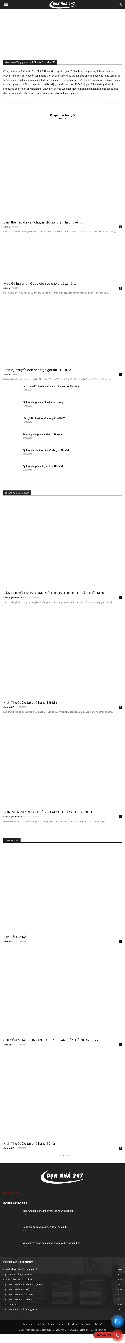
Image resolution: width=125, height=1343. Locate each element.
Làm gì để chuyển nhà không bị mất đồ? (44, 418)
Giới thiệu (40, 1324)
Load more (62, 1155)
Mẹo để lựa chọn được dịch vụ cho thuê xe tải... (39, 284)
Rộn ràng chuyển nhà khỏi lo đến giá (42, 434)
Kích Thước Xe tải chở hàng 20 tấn (29, 1144)
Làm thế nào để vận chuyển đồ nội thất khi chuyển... (42, 222)
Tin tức (61, 1324)
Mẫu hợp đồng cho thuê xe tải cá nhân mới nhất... (49, 1211)
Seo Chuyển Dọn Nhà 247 (15, 597)
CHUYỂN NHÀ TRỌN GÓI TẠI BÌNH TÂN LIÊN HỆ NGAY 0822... (52, 1040)
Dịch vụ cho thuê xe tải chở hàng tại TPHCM (46, 450)
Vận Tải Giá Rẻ (14, 937)
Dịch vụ (51, 1324)
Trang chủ (27, 1324)
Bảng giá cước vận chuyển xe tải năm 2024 (45, 1227)
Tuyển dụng (86, 1324)
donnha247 (8, 707)
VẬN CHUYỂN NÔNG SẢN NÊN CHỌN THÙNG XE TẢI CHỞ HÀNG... (55, 593)
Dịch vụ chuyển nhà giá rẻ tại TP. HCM (43, 466)
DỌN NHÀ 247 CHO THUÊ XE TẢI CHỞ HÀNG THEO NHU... (48, 812)
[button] (5, 4)
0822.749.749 (10, 1192)
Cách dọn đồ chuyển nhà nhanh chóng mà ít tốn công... (52, 386)
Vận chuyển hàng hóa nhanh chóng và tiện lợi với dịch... (52, 1243)
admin (6, 227)
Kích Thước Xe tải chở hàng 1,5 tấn (30, 703)
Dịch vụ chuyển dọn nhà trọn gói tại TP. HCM (37, 370)
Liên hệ (98, 1324)
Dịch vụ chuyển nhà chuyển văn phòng (43, 402)
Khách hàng (72, 1324)
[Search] (120, 4)
